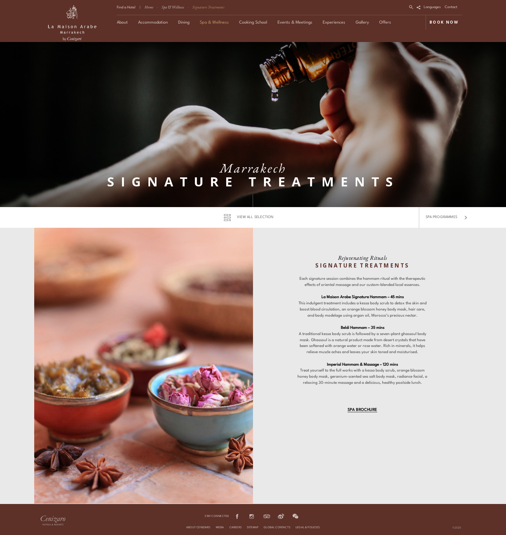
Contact (451, 7)
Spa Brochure (362, 410)
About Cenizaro (198, 527)
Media (220, 527)
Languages (432, 7)
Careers (235, 527)
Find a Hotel (126, 7)
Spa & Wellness (173, 7)
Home (149, 7)
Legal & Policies (308, 527)
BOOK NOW (444, 22)
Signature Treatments (208, 7)
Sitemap (252, 527)
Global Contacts (277, 527)
